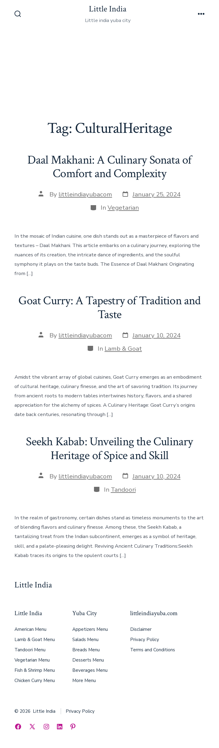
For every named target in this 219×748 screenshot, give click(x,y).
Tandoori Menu (29, 650)
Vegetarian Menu (32, 660)
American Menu (30, 629)
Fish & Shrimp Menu (34, 670)
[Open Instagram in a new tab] (46, 727)
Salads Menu (85, 640)
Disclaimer (141, 629)
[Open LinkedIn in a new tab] (60, 727)
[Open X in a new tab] (32, 727)
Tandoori (123, 489)
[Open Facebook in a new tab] (18, 727)
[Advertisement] (109, 74)
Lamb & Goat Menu (34, 640)
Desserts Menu (88, 660)
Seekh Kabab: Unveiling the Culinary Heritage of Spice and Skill (109, 448)
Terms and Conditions (152, 650)
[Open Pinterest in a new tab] (73, 727)
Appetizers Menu (90, 629)
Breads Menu (86, 650)
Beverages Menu (90, 670)
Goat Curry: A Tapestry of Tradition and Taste (109, 307)
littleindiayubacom (85, 194)
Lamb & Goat (123, 348)
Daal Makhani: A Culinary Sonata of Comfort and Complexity (109, 167)
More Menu (84, 681)
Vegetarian (123, 207)
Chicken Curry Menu (34, 681)
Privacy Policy (144, 640)
